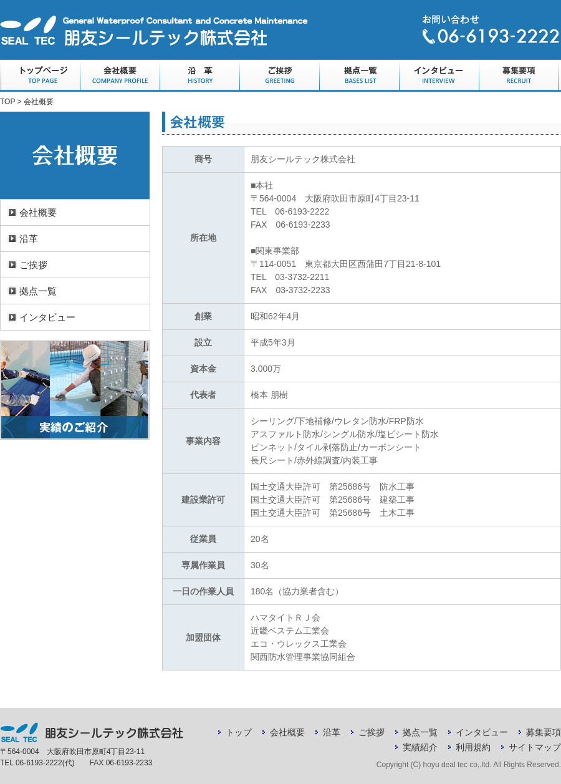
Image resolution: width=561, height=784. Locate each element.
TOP (7, 101)
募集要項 (519, 76)
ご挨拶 (279, 76)
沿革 (199, 76)
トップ (239, 732)
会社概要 (120, 76)
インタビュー (439, 76)
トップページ (40, 76)
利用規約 (473, 747)
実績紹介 (420, 747)
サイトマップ (535, 747)
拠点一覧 (359, 76)
